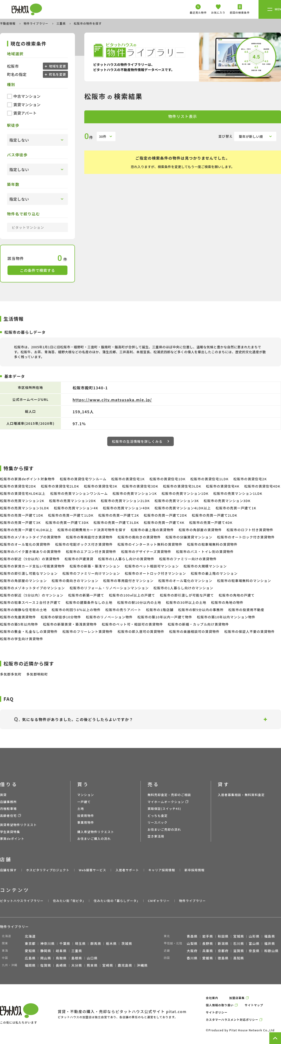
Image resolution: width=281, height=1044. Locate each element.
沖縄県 (142, 965)
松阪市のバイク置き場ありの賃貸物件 (30, 551)
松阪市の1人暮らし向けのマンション (183, 588)
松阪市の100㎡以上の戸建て (132, 595)
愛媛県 (207, 958)
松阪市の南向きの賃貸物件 (139, 537)
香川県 (192, 958)
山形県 (254, 936)
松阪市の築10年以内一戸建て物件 (164, 617)
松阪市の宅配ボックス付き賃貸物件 (84, 544)
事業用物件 (85, 822)
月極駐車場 (8, 808)
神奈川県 (47, 943)
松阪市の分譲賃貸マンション (189, 537)
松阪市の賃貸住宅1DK (167, 479)
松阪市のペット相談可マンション (152, 566)
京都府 (223, 950)
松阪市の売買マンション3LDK (24, 508)
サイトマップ (254, 1005)
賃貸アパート (22, 113)
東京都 (30, 943)
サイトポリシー (216, 1012)
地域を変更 (57, 66)
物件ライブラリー (36, 23)
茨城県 (126, 943)
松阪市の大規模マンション (205, 566)
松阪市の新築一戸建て (86, 595)
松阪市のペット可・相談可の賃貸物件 (132, 624)
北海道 (30, 936)
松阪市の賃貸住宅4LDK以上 (22, 493)
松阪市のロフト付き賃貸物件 (250, 529)
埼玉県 (80, 943)
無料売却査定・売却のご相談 (169, 794)
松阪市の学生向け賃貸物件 (21, 638)
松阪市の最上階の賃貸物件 (152, 529)
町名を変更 (57, 74)
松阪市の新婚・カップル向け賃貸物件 (198, 624)
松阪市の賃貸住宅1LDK (209, 479)
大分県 (76, 965)
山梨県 (192, 943)
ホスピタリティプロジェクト (47, 870)
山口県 (92, 958)
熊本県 (92, 965)
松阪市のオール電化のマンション (185, 580)
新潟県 (223, 943)
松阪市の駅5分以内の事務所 (201, 609)
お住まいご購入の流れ (94, 838)
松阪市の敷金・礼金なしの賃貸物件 (29, 631)
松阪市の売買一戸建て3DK (67, 522)
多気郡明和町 (37, 674)
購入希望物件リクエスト (95, 832)
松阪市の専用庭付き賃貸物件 (89, 537)
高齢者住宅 (8, 815)
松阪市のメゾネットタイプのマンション (32, 588)
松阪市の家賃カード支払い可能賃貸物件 (32, 566)
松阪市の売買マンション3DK (227, 500)
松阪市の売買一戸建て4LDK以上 (26, 529)
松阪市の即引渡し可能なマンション (29, 573)
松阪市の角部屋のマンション (23, 580)
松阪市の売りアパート (123, 609)
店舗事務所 (8, 802)
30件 (103, 136)
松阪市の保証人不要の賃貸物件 (249, 631)
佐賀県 (45, 965)
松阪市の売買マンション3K (177, 500)
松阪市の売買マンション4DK (126, 508)
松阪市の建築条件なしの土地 (89, 602)
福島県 (269, 936)
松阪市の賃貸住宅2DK (18, 486)
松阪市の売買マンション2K (22, 500)
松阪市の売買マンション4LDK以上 (183, 508)
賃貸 (3, 794)
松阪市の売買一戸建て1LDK (70, 515)
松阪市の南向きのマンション (75, 580)
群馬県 (95, 943)
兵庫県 (207, 950)
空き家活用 (156, 836)
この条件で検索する (37, 270)
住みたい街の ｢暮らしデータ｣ (116, 900)
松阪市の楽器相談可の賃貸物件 (194, 631)
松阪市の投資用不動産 (246, 609)
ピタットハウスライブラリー (22, 900)
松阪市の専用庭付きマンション (128, 580)
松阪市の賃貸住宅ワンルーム (83, 479)
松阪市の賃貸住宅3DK (140, 486)
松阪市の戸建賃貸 (79, 558)
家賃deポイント (12, 838)
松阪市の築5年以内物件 (19, 624)
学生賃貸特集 (10, 832)
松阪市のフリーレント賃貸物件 (87, 631)
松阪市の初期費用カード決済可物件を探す (91, 529)
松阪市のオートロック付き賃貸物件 (246, 537)
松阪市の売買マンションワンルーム (79, 493)
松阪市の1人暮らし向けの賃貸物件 (126, 558)
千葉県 (64, 943)
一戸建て (84, 802)
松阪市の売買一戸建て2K (118, 515)
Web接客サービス (92, 870)
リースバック (157, 822)
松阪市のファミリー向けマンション (91, 573)
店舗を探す (8, 870)
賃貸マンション (24, 104)
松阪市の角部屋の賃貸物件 (200, 529)
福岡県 (30, 965)
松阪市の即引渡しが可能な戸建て (187, 595)
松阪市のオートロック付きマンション (155, 573)
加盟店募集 (237, 998)
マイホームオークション (166, 802)
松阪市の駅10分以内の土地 (139, 602)
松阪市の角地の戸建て (237, 595)
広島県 (30, 958)
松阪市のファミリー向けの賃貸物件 (188, 558)
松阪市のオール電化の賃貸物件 (25, 544)
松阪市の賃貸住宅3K (100, 486)
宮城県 (238, 936)
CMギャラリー (159, 900)
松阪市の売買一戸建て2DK (165, 515)
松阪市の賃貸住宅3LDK (182, 486)
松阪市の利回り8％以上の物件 (76, 609)
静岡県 (45, 950)
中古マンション (24, 96)
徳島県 (223, 958)
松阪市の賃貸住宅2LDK (60, 486)
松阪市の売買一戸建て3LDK (116, 522)
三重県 (61, 23)
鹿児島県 (125, 965)
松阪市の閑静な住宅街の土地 (23, 609)
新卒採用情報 (195, 870)
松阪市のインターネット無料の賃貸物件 (150, 544)
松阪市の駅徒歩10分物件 (61, 617)
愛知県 (30, 950)
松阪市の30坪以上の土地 (186, 602)
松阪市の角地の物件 (227, 602)
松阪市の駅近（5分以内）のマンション (31, 595)
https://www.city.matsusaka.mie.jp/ (112, 399)
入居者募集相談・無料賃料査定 (241, 794)
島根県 (76, 958)
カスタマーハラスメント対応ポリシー (232, 1019)
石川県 (238, 943)
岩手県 (207, 936)
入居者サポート (127, 870)
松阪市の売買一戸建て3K (20, 522)
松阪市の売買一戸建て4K (164, 522)
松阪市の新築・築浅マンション (95, 566)
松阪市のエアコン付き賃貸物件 (91, 551)
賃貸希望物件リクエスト (18, 824)
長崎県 (61, 965)
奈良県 (254, 950)
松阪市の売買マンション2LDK (125, 500)
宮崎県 (107, 965)
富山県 (254, 943)
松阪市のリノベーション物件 (109, 617)
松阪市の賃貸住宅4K (223, 486)
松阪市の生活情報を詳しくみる (140, 441)
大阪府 (192, 950)
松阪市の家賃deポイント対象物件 (27, 479)
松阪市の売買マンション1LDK (238, 493)
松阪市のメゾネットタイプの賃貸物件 (30, 537)
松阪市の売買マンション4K (76, 508)
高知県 (238, 958)
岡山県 (45, 958)
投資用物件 (85, 815)
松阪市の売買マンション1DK (185, 493)
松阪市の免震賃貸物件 (18, 617)
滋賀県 (238, 950)
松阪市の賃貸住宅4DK (262, 486)
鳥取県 (61, 958)
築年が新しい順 (251, 136)
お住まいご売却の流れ (164, 829)
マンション (85, 794)
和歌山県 (271, 950)
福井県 (269, 943)
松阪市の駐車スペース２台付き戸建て (30, 602)
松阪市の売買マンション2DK (72, 500)
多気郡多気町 (11, 674)
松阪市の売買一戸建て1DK (21, 515)
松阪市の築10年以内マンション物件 (226, 617)
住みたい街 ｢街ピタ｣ (68, 900)
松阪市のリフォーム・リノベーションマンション (109, 588)
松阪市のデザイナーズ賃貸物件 (146, 551)
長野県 (207, 943)
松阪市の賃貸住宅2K (250, 479)
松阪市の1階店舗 (160, 609)
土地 (80, 808)
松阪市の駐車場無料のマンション (244, 580)
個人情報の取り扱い (220, 1005)
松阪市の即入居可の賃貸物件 (141, 631)
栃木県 (111, 943)
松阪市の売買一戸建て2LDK (214, 515)
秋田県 (223, 936)
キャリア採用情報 (161, 870)
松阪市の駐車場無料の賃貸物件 (212, 544)
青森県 (192, 936)
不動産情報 (8, 23)
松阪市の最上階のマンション (214, 573)
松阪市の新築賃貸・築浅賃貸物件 (70, 624)
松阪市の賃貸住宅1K (128, 479)
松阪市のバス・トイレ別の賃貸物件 (205, 551)
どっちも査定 (158, 815)
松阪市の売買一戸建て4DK (211, 522)
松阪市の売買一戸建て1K (236, 508)
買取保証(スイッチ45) (164, 808)
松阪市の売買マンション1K (134, 493)
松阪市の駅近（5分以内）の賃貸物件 (30, 558)
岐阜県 (61, 950)
